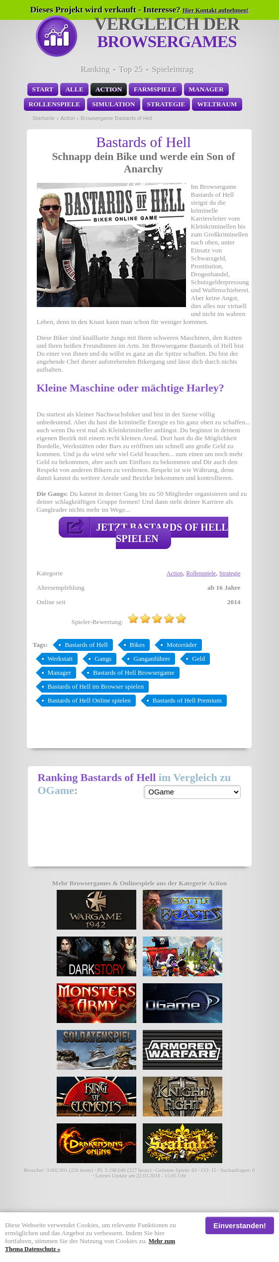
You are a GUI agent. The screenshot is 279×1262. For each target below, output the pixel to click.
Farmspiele (155, 89)
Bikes (137, 644)
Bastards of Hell (86, 644)
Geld (198, 658)
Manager (206, 89)
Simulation (113, 104)
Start (43, 89)
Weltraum (217, 104)
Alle (74, 89)
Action (108, 89)
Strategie (166, 104)
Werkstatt (60, 658)
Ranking (95, 69)
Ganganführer (151, 658)
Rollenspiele (55, 104)
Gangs (102, 658)
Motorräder (182, 644)
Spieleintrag (172, 69)
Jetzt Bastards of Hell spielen (162, 533)
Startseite (44, 118)
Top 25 (131, 69)
